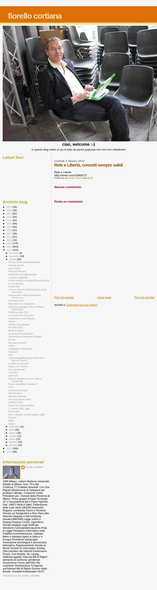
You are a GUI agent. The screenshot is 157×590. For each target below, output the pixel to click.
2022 (9, 216)
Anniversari (13, 411)
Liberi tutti (13, 375)
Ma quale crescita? (17, 343)
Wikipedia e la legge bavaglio (22, 274)
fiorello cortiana (35, 15)
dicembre (14, 253)
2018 (9, 230)
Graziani (12, 417)
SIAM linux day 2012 (18, 312)
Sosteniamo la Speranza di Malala (25, 336)
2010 (9, 451)
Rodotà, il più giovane (19, 324)
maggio (13, 436)
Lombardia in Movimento (20, 349)
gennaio (13, 445)
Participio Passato (17, 271)
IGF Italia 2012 (15, 327)
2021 (9, 220)
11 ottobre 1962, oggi (18, 408)
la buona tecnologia (17, 390)
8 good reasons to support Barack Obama (28, 280)
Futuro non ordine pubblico (21, 405)
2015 (9, 240)
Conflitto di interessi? (18, 363)
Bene (11, 355)
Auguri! (11, 423)
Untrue (11, 345)
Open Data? (14, 268)
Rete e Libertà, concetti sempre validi (26, 414)
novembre (14, 256)
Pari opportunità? (16, 369)
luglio (12, 429)
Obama (12, 321)
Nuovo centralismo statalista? (22, 384)
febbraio (13, 442)
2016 (9, 236)
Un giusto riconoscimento (20, 333)
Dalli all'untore (15, 393)
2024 (9, 210)
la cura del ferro (16, 283)
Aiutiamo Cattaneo (17, 396)
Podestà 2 (13, 372)
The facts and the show (19, 399)
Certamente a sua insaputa (21, 318)
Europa (11, 339)
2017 (9, 233)
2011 (9, 448)
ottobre (13, 259)
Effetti (11, 420)
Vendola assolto (16, 265)
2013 (9, 246)
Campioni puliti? (16, 300)
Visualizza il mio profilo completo (21, 575)
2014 (9, 243)
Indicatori (12, 352)
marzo (12, 439)
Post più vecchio (144, 297)
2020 (9, 223)
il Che (11, 387)
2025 (9, 207)
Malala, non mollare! (18, 366)
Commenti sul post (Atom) (82, 304)
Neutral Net (14, 286)
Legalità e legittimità (18, 277)
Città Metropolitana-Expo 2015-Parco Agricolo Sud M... (26, 359)
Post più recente (64, 297)
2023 (9, 213)
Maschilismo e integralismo (21, 303)
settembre (14, 426)
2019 (9, 226)
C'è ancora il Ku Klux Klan (21, 315)
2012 (9, 249)
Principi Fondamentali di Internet (24, 262)
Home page (104, 297)
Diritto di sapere (16, 330)
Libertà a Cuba (15, 402)
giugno (13, 433)
